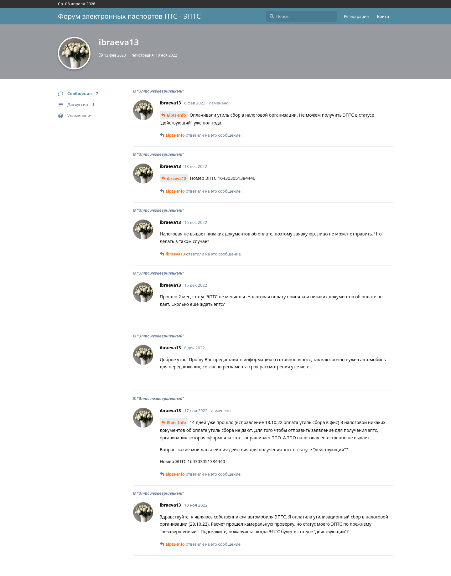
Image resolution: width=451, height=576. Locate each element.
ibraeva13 (176, 178)
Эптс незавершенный (160, 91)
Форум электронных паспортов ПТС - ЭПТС (129, 16)
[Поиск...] (301, 16)
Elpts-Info (176, 115)
